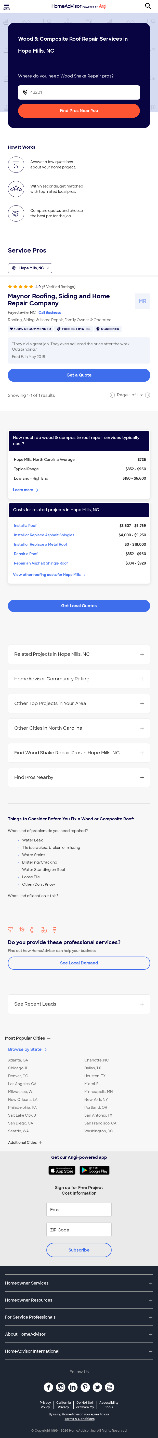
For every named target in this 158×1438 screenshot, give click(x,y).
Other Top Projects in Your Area (79, 703)
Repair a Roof (26, 554)
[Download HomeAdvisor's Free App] (63, 1170)
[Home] (79, 6)
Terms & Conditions (80, 1419)
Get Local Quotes (79, 605)
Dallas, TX (92, 1068)
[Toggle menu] (7, 6)
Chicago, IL (18, 1068)
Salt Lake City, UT (23, 1115)
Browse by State (28, 1049)
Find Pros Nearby (79, 777)
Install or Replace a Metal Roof (40, 544)
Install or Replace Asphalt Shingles (44, 535)
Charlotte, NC (96, 1060)
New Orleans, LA (22, 1099)
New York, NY (96, 1099)
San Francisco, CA (100, 1123)
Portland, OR (95, 1107)
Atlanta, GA (18, 1060)
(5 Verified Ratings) (58, 287)
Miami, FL (92, 1084)
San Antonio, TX (98, 1115)
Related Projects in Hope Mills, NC (79, 654)
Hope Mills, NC (30, 268)
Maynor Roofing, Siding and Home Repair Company (59, 300)
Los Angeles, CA (22, 1084)
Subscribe (79, 1250)
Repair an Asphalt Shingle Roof (41, 563)
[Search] (151, 6)
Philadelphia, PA (22, 1107)
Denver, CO (18, 1076)
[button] (79, 1038)
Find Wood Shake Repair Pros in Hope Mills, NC (79, 753)
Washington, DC (98, 1131)
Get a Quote (79, 375)
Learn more (26, 490)
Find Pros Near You (79, 110)
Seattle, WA (18, 1131)
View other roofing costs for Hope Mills (50, 574)
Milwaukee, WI (20, 1091)
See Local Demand (79, 963)
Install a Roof (25, 525)
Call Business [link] (49, 312)
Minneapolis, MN (98, 1091)
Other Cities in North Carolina (79, 728)
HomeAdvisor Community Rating (79, 679)
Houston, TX (95, 1076)
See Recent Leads (79, 1004)
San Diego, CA (20, 1123)
